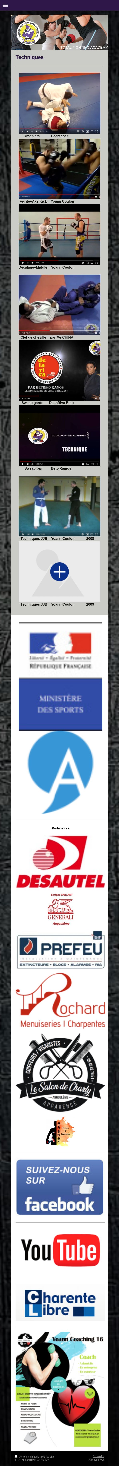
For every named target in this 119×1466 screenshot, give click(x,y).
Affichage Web (96, 1459)
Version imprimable (27, 1456)
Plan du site (47, 1456)
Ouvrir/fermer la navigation (59, 5)
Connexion (98, 1456)
